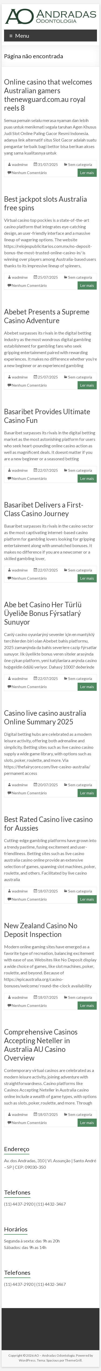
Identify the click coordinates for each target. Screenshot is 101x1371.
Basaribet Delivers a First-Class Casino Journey (43, 509)
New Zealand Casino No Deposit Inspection (40, 930)
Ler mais (87, 172)
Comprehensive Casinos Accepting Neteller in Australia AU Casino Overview (41, 1045)
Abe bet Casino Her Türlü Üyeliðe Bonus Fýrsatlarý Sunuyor (43, 613)
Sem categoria (80, 164)
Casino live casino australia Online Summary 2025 (45, 717)
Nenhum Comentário (29, 172)
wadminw (20, 164)
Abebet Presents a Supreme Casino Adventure (46, 316)
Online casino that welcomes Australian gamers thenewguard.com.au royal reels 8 (48, 95)
